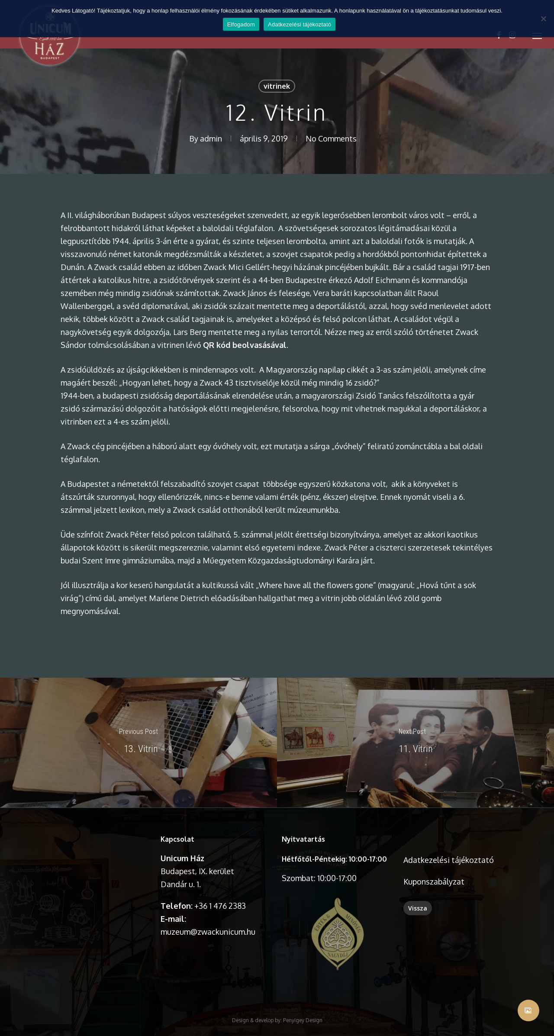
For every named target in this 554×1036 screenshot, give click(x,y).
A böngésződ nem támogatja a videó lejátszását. (95, 860)
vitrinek (277, 86)
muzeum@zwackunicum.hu (208, 931)
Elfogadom (241, 24)
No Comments (331, 138)
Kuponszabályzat (433, 881)
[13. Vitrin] (138, 743)
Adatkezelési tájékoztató (448, 860)
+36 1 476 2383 (220, 906)
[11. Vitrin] (415, 743)
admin (211, 138)
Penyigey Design (302, 1000)
